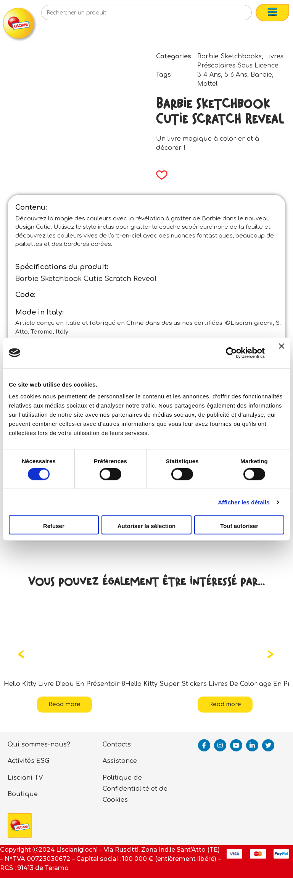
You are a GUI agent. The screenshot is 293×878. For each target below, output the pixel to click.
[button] (159, 175)
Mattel (207, 83)
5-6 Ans (235, 74)
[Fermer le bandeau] (281, 352)
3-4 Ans (209, 74)
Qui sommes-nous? (39, 744)
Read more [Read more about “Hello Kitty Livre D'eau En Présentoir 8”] (64, 704)
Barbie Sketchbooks (229, 56)
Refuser (53, 526)
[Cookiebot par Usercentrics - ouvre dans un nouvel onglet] (231, 352)
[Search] (233, 14)
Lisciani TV (25, 777)
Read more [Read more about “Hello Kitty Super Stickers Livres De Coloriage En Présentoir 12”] (225, 704)
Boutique (23, 794)
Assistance (120, 761)
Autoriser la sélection (147, 526)
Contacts (117, 744)
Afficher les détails (243, 502)
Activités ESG (28, 761)
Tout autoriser (239, 526)
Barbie (261, 74)
